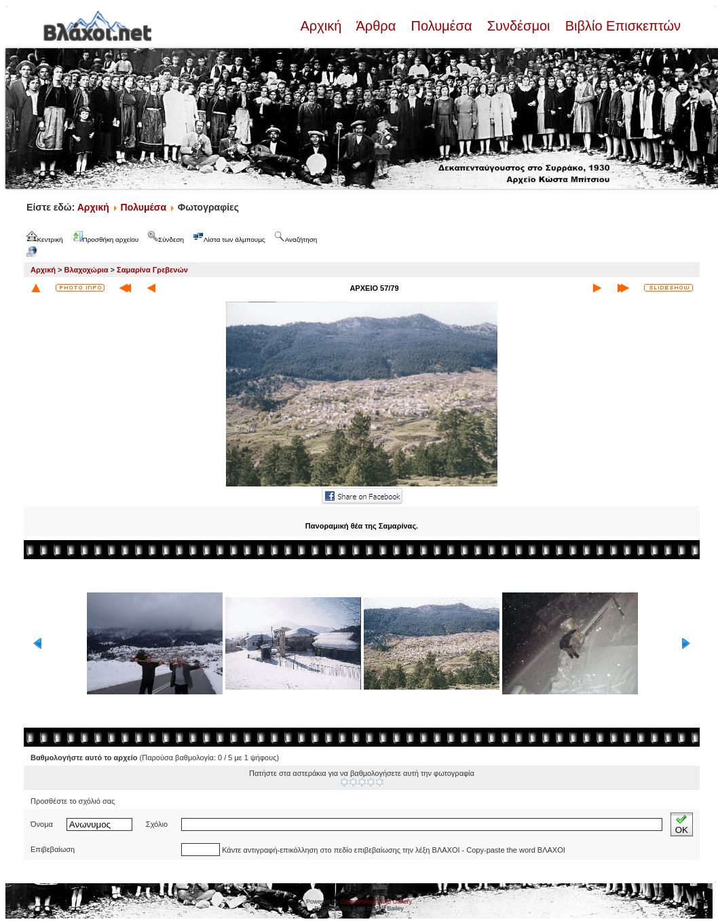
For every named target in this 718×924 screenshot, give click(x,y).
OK (681, 824)
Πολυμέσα (441, 25)
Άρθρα (376, 25)
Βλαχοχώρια (86, 270)
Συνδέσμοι (518, 25)
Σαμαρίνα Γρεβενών (152, 270)
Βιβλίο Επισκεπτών (621, 25)
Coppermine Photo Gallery (376, 901)
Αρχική (322, 25)
